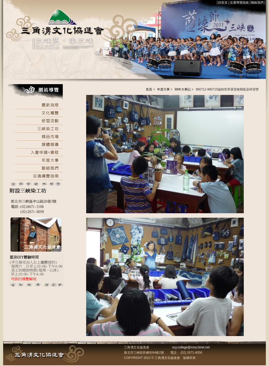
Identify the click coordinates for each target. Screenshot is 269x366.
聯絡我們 (257, 2)
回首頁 (222, 2)
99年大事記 (183, 89)
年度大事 (163, 89)
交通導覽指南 (239, 2)
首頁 (149, 89)
